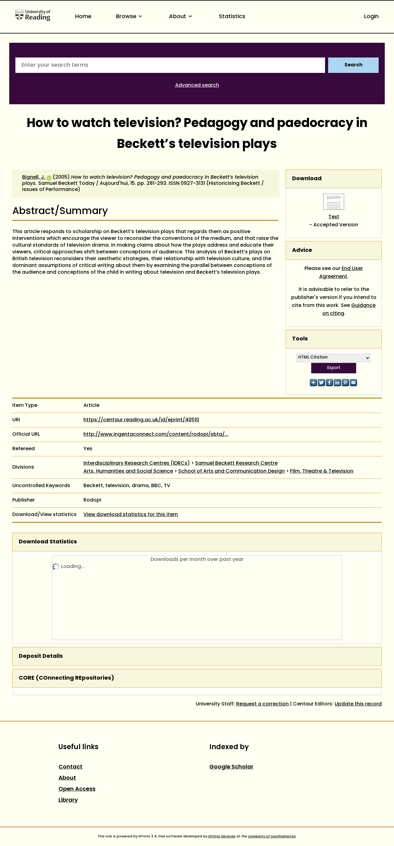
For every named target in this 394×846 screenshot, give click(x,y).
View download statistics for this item (130, 515)
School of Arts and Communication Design (231, 471)
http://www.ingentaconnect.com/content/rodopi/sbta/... (155, 435)
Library (68, 800)
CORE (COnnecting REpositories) (66, 678)
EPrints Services (221, 836)
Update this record (358, 704)
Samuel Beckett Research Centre (236, 463)
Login (371, 16)
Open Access (76, 789)
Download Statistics (48, 542)
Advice (302, 250)
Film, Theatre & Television (321, 471)
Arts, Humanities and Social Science (128, 471)
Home (83, 16)
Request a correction (262, 704)
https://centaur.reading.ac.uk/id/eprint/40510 (141, 420)
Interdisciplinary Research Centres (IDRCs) (136, 463)
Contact (70, 767)
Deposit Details (41, 656)
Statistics (232, 16)
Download (307, 179)
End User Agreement (341, 273)
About (181, 16)
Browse (130, 16)
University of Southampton (272, 836)
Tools (300, 339)
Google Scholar (231, 767)
